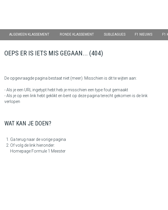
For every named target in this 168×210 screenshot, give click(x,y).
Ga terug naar (22, 139)
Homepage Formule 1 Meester (38, 151)
